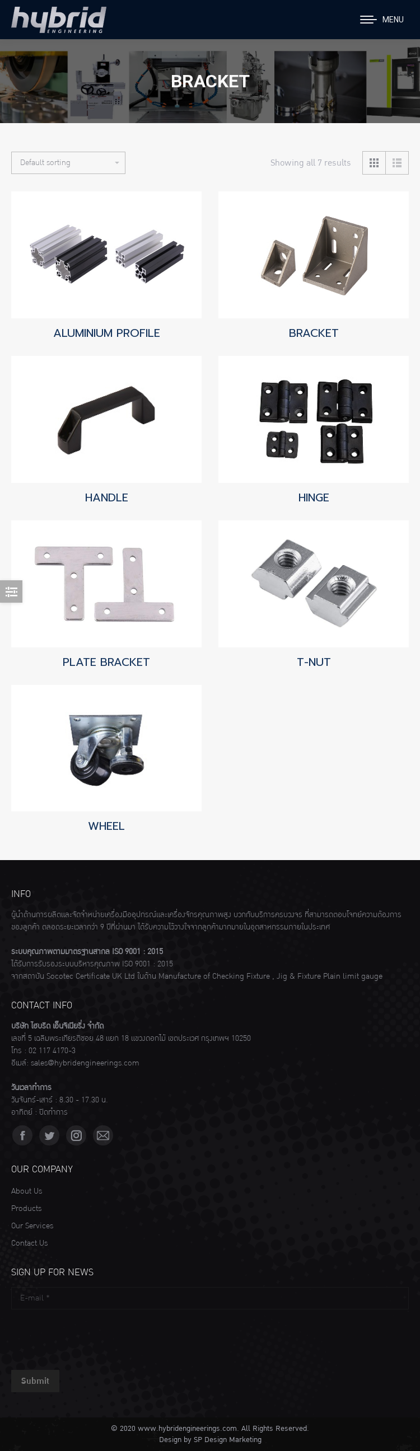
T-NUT (314, 662)
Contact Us (29, 1243)
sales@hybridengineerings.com (85, 1063)
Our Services (32, 1226)
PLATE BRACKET (106, 662)
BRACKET (314, 333)
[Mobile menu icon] (382, 19)
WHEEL (106, 826)
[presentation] (96, 1337)
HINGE (313, 497)
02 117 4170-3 (52, 1051)
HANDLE (106, 497)
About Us (26, 1191)
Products (26, 1209)
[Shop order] (68, 163)
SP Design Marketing (228, 1439)
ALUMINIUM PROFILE (106, 333)
